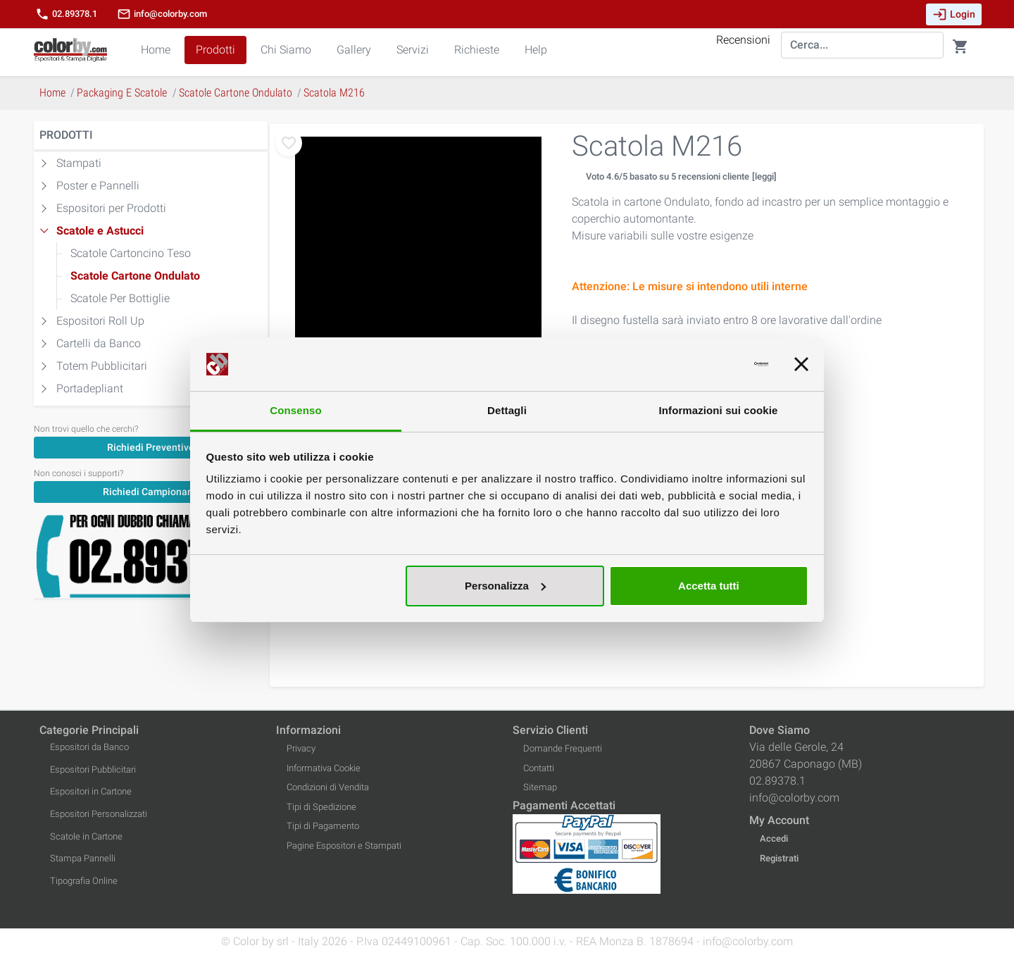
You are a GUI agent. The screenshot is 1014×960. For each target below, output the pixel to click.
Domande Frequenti (562, 748)
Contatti (538, 768)
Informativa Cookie (324, 768)
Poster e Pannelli (97, 185)
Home (155, 49)
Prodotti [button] (215, 49)
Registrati (779, 858)
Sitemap (540, 787)
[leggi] (764, 176)
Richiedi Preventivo (150, 447)
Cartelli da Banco (98, 343)
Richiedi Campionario (151, 491)
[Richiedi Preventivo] (151, 447)
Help (536, 49)
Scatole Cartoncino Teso (130, 253)
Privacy (301, 748)
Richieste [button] (476, 49)
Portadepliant (89, 388)
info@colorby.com (162, 14)
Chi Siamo (286, 49)
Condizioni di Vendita (328, 787)
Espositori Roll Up (100, 321)
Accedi (774, 838)
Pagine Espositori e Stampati (344, 845)
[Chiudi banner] (801, 364)
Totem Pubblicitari (101, 366)
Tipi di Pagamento (323, 826)
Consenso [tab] (295, 410)
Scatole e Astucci (100, 230)
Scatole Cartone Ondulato (135, 275)
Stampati (78, 163)
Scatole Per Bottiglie (120, 298)
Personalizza (505, 586)
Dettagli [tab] (507, 410)
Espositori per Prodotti (111, 208)
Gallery (354, 49)
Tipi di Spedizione (321, 807)
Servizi (412, 49)
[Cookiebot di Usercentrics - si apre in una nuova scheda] (706, 364)
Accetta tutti (708, 586)
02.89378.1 (66, 14)
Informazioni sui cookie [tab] (718, 410)
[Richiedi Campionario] (151, 491)
